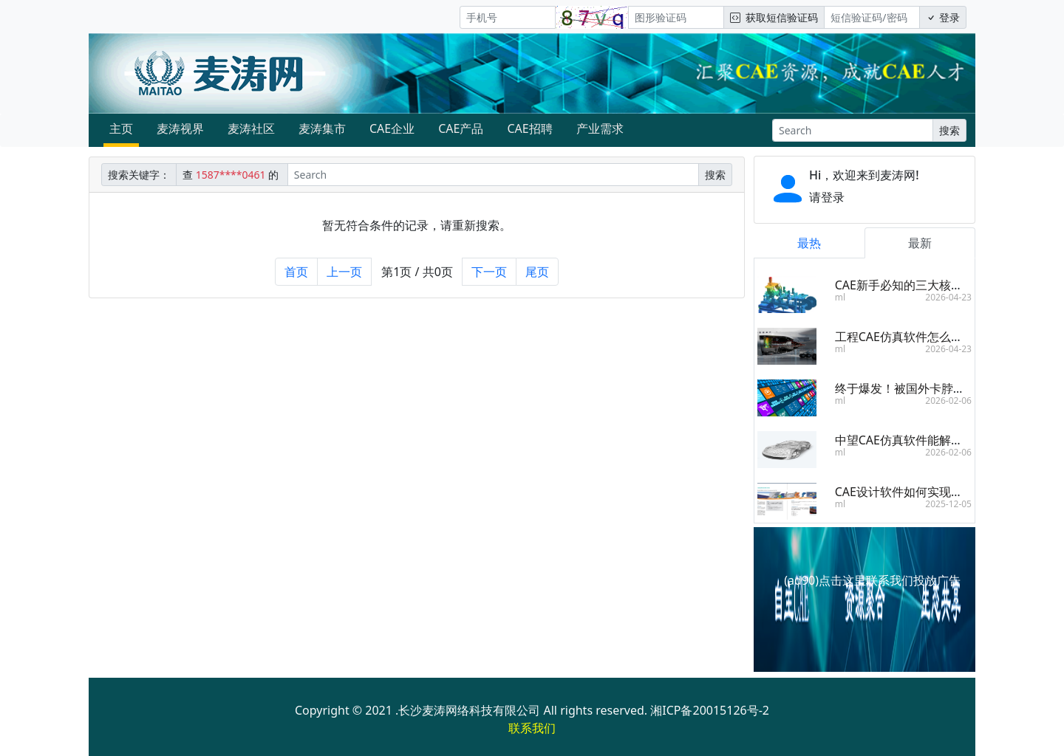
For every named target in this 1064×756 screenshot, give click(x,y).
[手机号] (508, 17)
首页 (296, 272)
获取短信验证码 (774, 17)
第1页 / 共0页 (417, 272)
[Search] (852, 130)
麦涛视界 (180, 128)
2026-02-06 (948, 400)
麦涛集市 (322, 128)
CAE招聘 (529, 128)
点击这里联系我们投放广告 (890, 580)
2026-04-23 (948, 297)
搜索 (949, 130)
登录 (943, 17)
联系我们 (532, 728)
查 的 (232, 175)
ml (840, 297)
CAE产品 (460, 128)
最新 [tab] (920, 243)
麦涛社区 (251, 128)
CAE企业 (392, 128)
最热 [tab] (809, 243)
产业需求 (600, 128)
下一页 (489, 272)
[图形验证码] (676, 17)
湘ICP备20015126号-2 (709, 710)
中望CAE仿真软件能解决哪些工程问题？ (940, 440)
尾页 (537, 272)
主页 (121, 128)
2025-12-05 (948, 504)
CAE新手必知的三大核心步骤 (910, 285)
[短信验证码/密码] (872, 17)
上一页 (344, 272)
